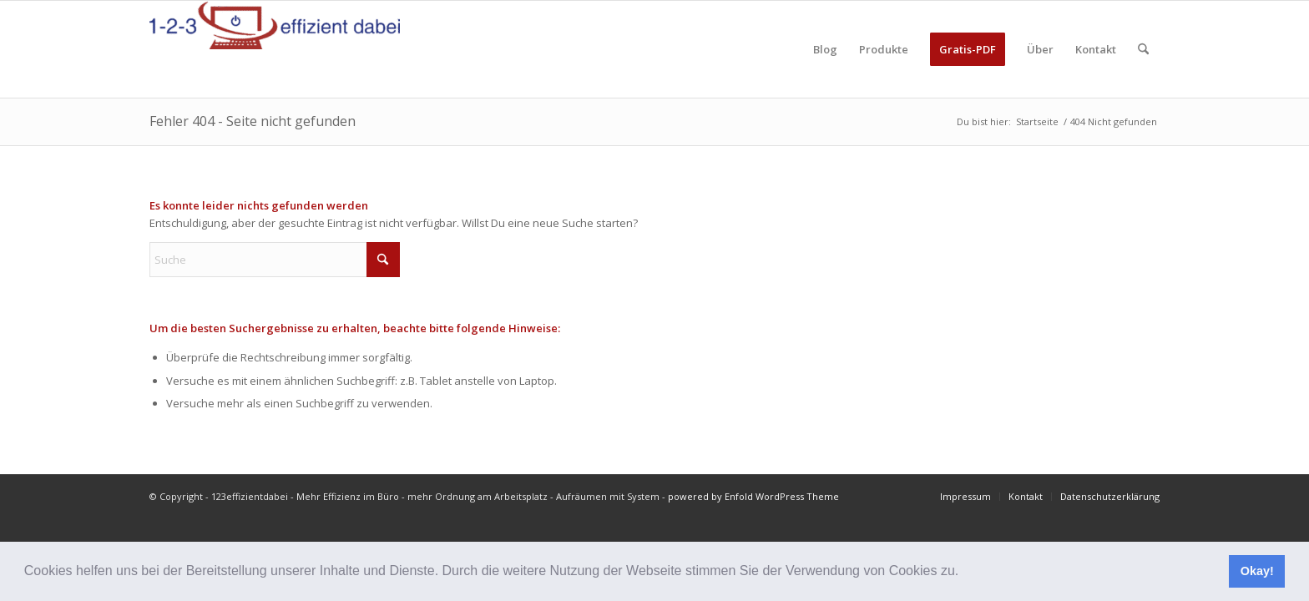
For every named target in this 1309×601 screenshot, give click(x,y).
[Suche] (1143, 49)
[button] (965, 572)
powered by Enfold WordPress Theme (753, 496)
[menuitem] (825, 49)
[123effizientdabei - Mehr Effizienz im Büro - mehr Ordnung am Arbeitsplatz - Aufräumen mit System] (274, 49)
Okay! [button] (1257, 571)
